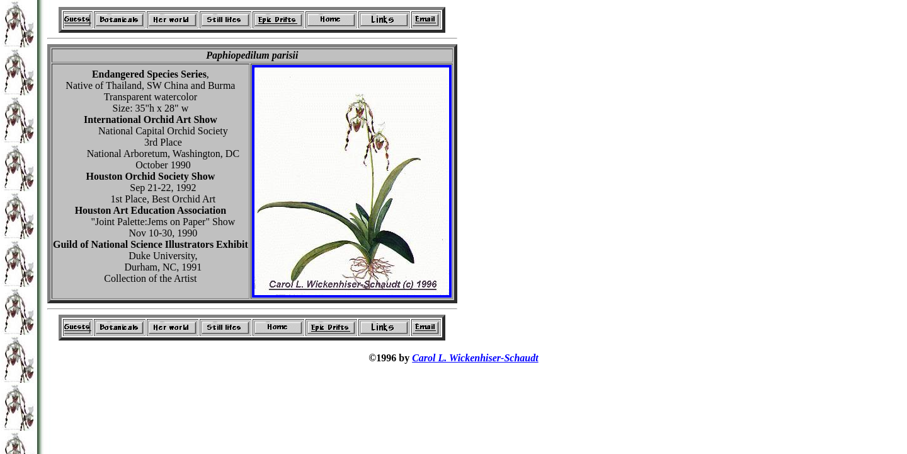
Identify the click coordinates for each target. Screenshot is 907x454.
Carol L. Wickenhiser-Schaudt (475, 357)
